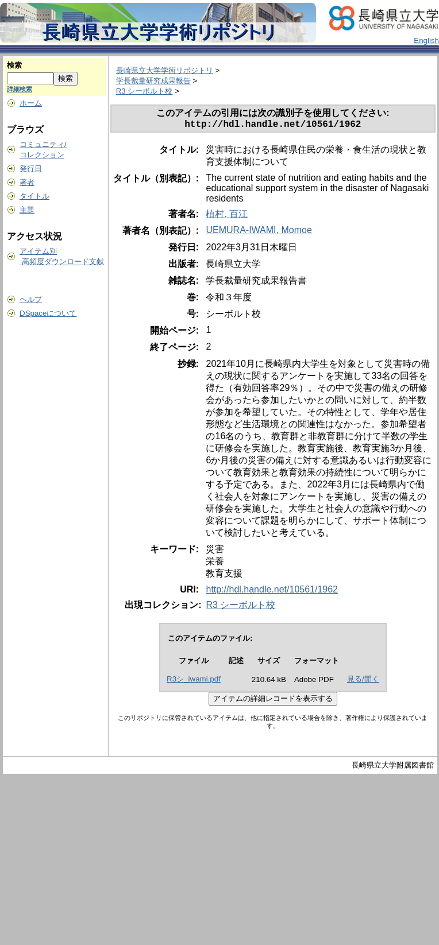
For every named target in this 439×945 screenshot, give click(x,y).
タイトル (34, 196)
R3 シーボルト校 (144, 91)
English (426, 40)
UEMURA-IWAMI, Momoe (258, 232)
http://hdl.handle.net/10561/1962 (272, 592)
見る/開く (363, 681)
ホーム (31, 103)
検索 (14, 65)
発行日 (31, 168)
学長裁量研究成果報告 (153, 80)
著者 (27, 182)
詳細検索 (19, 89)
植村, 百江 (227, 216)
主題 (27, 210)
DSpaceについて (48, 313)
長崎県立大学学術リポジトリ (164, 70)
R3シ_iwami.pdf (194, 681)
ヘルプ (31, 299)
